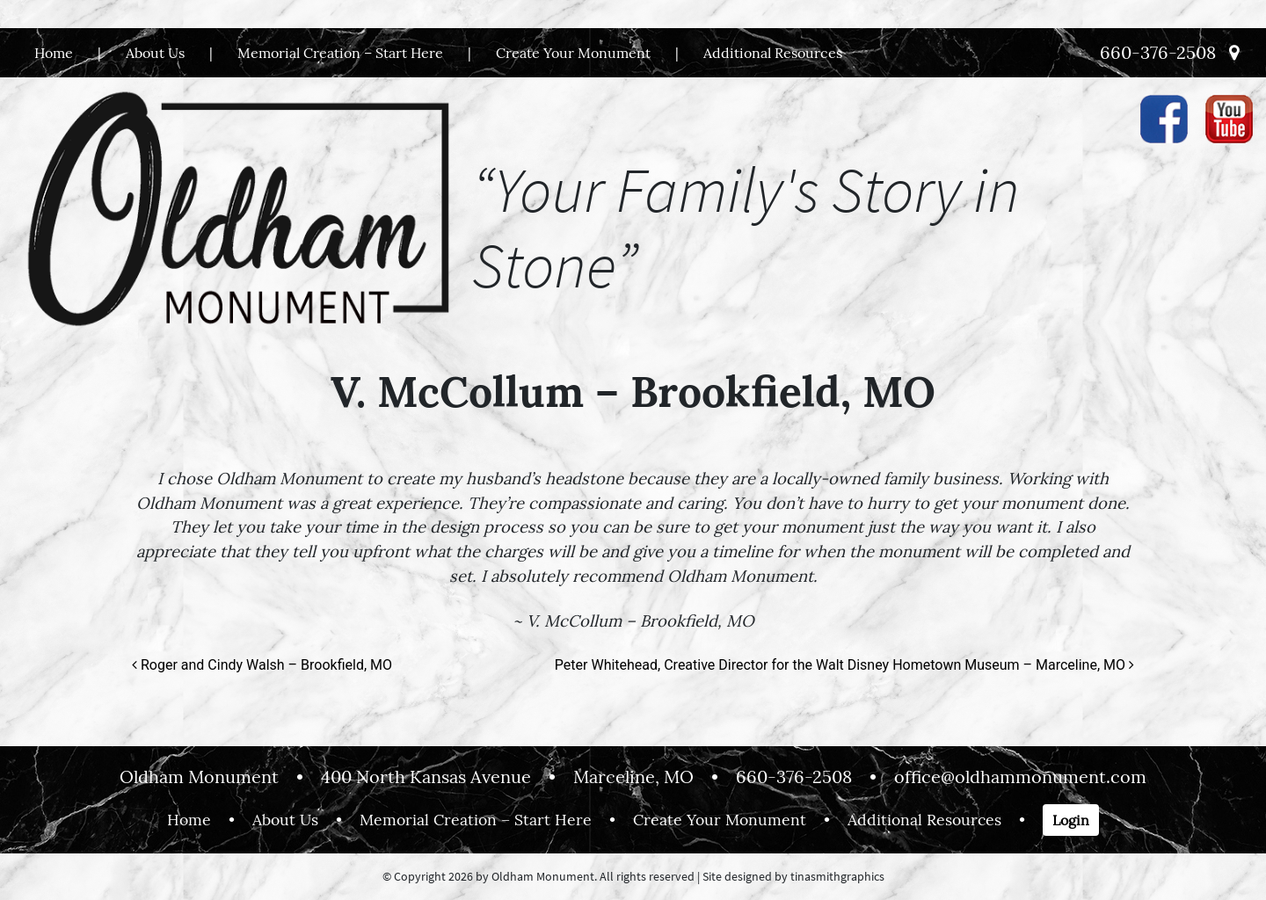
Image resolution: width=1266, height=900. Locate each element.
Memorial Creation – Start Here (340, 53)
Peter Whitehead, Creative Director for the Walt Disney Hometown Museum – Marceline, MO (844, 665)
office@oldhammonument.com (1020, 777)
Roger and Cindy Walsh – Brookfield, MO (262, 665)
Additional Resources (772, 53)
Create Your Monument (573, 53)
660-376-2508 (1158, 52)
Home (53, 53)
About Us (155, 53)
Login (1070, 820)
